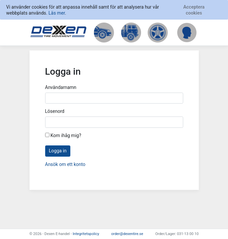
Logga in (57, 150)
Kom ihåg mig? (63, 135)
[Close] (194, 10)
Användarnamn (61, 87)
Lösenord (54, 111)
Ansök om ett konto (65, 164)
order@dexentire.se (127, 234)
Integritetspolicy (86, 234)
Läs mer (56, 13)
